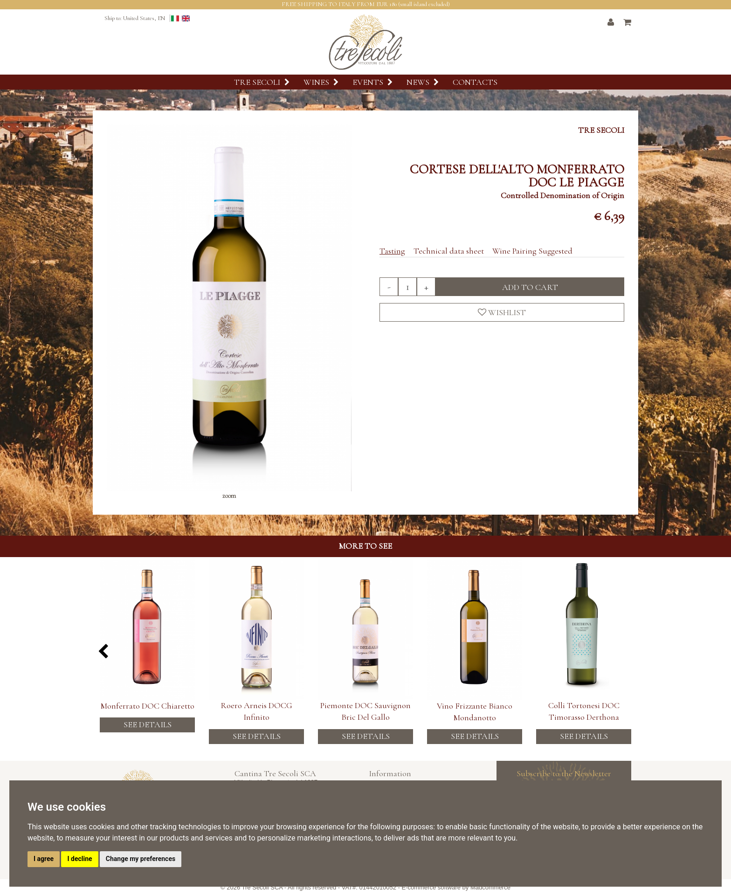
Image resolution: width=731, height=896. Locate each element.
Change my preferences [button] (140, 858)
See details (148, 736)
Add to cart (530, 287)
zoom (229, 496)
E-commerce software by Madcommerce (456, 887)
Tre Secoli (262, 82)
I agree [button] (44, 858)
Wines (320, 82)
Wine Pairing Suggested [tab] (532, 251)
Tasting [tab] (392, 251)
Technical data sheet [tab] (449, 251)
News (423, 82)
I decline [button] (79, 858)
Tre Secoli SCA (262, 887)
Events (372, 82)
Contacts (475, 82)
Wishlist (502, 312)
